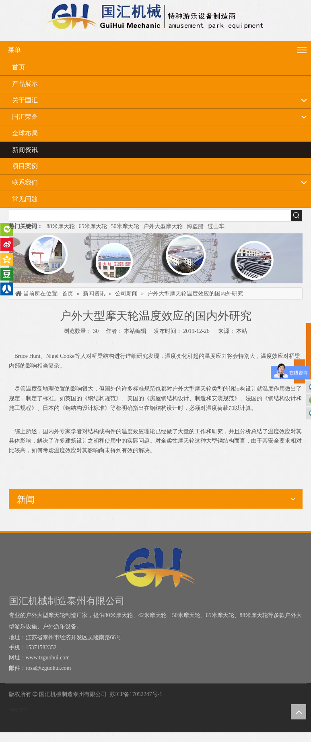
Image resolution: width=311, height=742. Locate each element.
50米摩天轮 (125, 226)
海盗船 (195, 226)
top (298, 711)
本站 (241, 331)
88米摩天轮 (61, 226)
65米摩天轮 (93, 226)
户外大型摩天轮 (163, 226)
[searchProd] (150, 215)
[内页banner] (156, 258)
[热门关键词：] (296, 215)
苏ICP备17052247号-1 (135, 694)
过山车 (216, 226)
